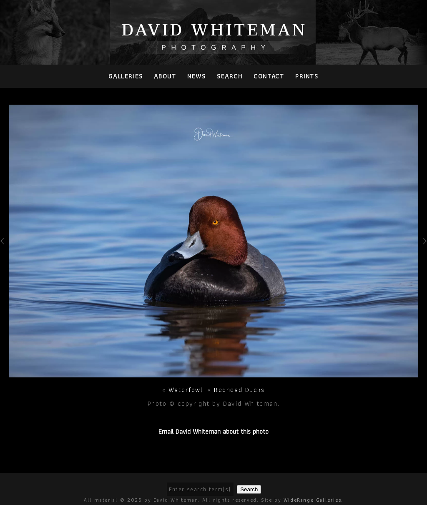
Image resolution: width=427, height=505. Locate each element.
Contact (269, 76)
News (196, 76)
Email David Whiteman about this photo (213, 431)
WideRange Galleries (312, 500)
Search (230, 76)
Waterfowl (185, 389)
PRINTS (307, 76)
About (165, 76)
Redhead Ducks (239, 389)
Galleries (125, 76)
